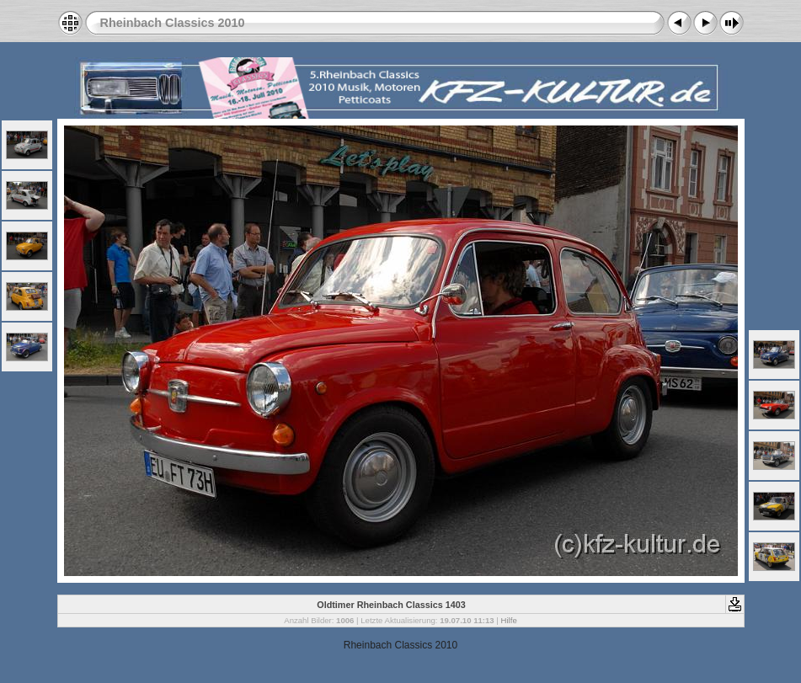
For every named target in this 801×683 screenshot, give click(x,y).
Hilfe (509, 620)
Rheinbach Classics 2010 (172, 22)
